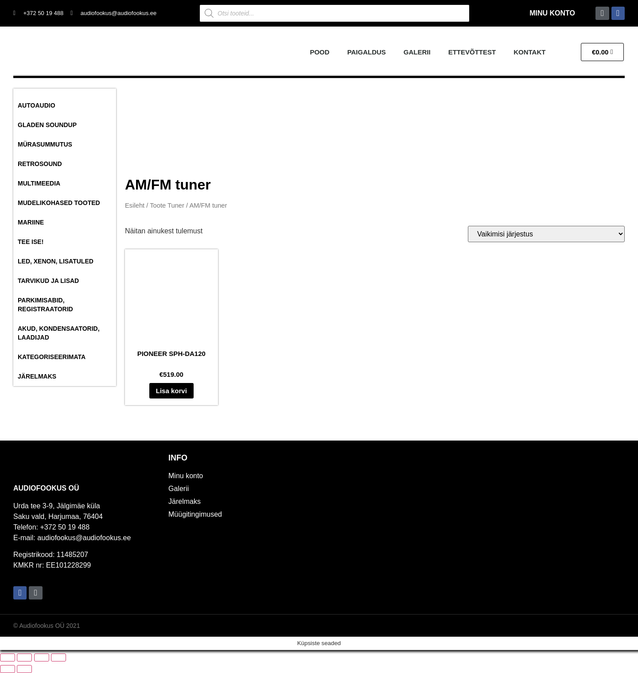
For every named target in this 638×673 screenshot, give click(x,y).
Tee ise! (30, 241)
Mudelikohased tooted (59, 202)
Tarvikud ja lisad (48, 280)
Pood (319, 52)
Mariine (31, 222)
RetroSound (40, 163)
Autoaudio (36, 105)
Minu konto (552, 13)
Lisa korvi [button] (171, 391)
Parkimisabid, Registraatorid (45, 305)
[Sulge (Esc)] (58, 657)
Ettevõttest (472, 52)
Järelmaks (37, 376)
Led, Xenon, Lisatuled (55, 261)
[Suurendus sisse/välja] (7, 657)
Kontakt (529, 52)
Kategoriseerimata (52, 356)
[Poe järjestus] (546, 234)
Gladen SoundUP (47, 124)
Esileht (134, 205)
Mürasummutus (45, 144)
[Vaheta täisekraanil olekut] (24, 657)
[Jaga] (41, 657)
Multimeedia (39, 183)
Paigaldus (366, 52)
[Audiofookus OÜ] (474, 527)
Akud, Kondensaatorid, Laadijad (59, 333)
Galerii (417, 52)
